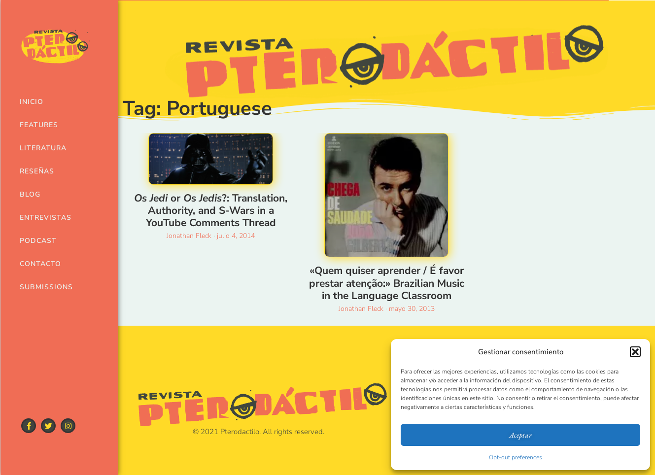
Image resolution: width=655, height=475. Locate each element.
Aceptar (520, 435)
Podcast (38, 240)
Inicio (31, 101)
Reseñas (37, 171)
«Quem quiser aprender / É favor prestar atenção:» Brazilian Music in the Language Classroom (386, 283)
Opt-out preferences (515, 457)
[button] (635, 352)
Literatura (43, 148)
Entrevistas (43, 217)
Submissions (43, 287)
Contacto (40, 264)
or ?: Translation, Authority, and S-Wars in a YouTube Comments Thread (210, 210)
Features (39, 125)
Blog (30, 194)
